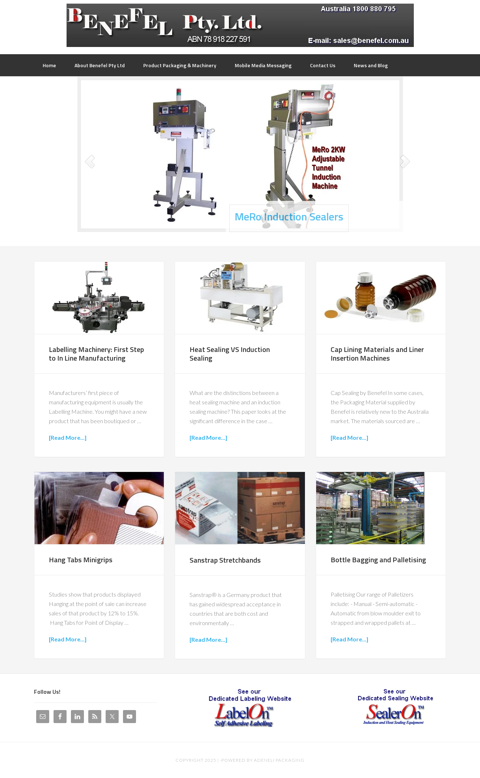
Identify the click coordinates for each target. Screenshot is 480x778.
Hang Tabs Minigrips (80, 559)
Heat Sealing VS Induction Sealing (230, 354)
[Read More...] (67, 437)
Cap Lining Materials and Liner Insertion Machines (377, 354)
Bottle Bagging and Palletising (378, 559)
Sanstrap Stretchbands (225, 560)
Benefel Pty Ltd (240, 25)
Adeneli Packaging (279, 760)
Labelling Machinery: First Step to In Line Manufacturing (96, 354)
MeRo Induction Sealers (289, 216)
